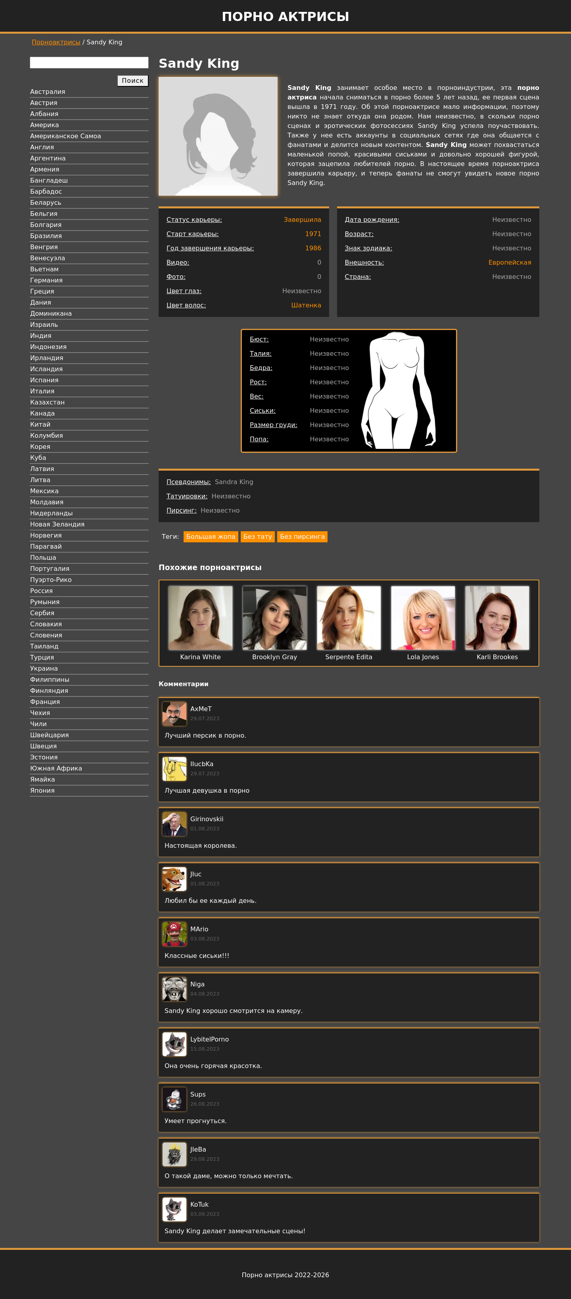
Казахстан (47, 402)
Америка (44, 125)
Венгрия (44, 247)
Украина (44, 668)
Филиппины (49, 679)
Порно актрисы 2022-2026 (285, 1275)
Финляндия (49, 690)
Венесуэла (47, 258)
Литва (40, 480)
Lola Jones (423, 657)
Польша (43, 557)
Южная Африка (56, 768)
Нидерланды (51, 513)
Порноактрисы (56, 42)
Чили (38, 724)
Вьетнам (44, 269)
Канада (42, 413)
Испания (44, 380)
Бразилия (46, 236)
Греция (42, 291)
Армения (44, 169)
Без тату (257, 536)
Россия (41, 591)
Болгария (45, 225)
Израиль (44, 324)
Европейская (510, 262)
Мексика (44, 491)
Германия (46, 280)
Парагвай (46, 546)
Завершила (303, 219)
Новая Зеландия (57, 524)
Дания (40, 302)
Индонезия (48, 347)
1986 (313, 248)
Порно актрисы (285, 16)
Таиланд (44, 646)
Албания (44, 114)
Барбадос (46, 191)
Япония (42, 790)
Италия (42, 391)
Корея (40, 446)
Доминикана (51, 313)
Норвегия (46, 535)
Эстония (44, 757)
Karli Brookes (497, 657)
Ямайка (42, 779)
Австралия (47, 91)
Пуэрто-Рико (51, 580)
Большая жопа (211, 536)
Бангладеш (49, 180)
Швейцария (49, 735)
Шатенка (306, 305)
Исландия (46, 369)
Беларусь (45, 202)
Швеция (43, 746)
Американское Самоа (65, 136)
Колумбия (46, 435)
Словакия (46, 624)
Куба (38, 458)
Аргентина (48, 158)
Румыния (44, 602)
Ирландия (46, 358)
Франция (45, 702)
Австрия (43, 103)
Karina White (200, 657)
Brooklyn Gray (274, 657)
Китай (40, 424)
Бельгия (43, 213)
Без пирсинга (302, 536)
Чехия (40, 713)
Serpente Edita (349, 657)
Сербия (42, 613)
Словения (46, 635)
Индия (41, 336)
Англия (42, 147)
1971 (313, 234)
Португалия (49, 568)
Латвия (42, 469)
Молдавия (46, 502)
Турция (42, 657)
